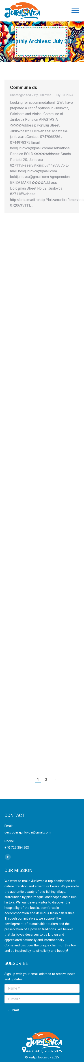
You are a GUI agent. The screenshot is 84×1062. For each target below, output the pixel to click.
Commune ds (23, 87)
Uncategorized (20, 95)
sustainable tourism (43, 924)
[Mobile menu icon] (75, 11)
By (42, 95)
